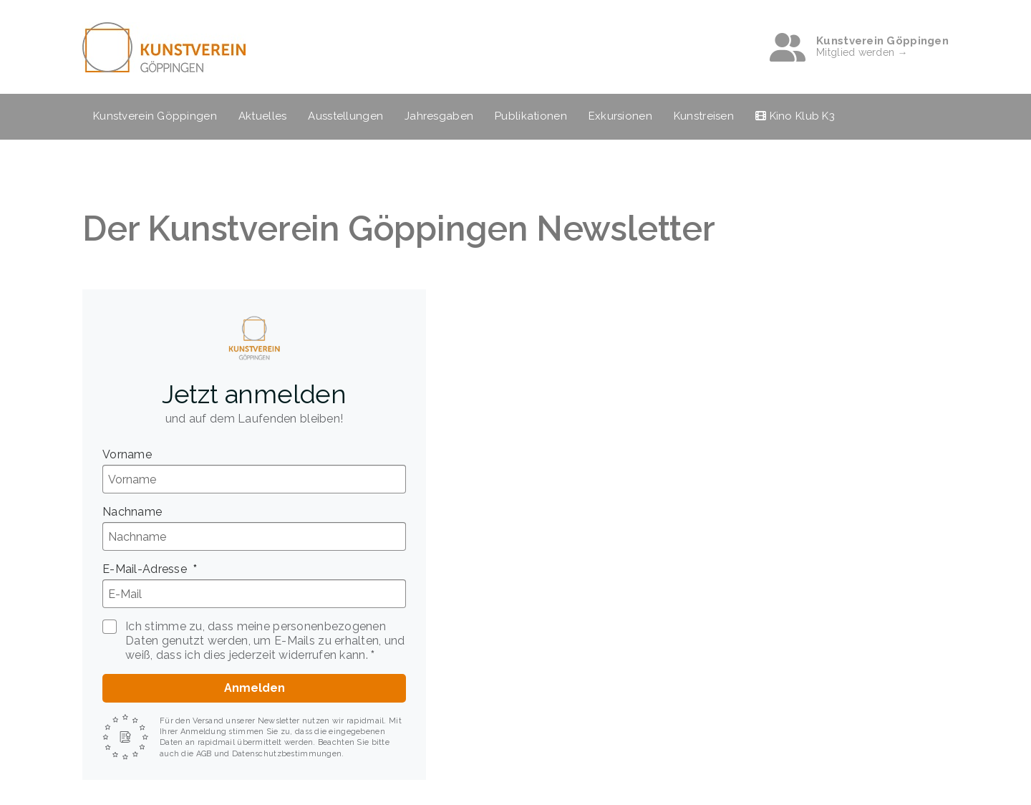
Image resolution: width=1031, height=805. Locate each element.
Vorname (127, 454)
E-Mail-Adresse (146, 569)
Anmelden (254, 688)
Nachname (132, 512)
